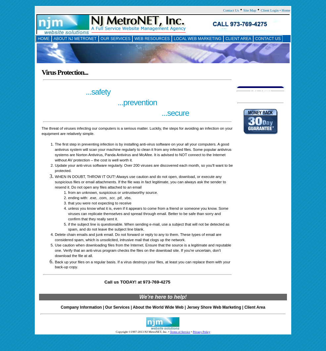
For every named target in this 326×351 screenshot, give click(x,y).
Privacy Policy (201, 331)
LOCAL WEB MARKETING (197, 38)
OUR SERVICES (115, 38)
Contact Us (231, 10)
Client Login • (271, 10)
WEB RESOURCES (152, 38)
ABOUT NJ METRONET (75, 38)
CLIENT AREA (238, 38)
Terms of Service (180, 331)
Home (286, 10)
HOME (44, 38)
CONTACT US (268, 38)
